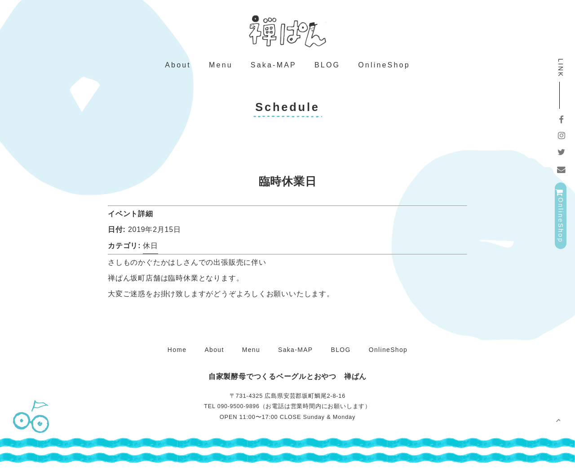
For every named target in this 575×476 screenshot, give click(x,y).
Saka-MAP (273, 71)
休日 (151, 254)
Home (175, 358)
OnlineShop (384, 71)
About (178, 71)
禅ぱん (287, 31)
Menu (221, 71)
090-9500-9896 (238, 415)
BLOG (327, 71)
